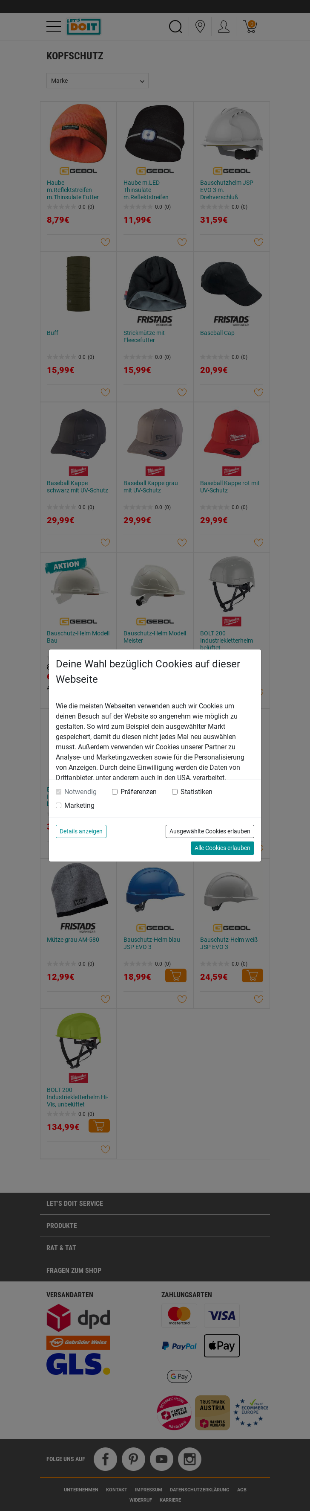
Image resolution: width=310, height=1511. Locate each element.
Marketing (79, 805)
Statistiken (196, 792)
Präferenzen (139, 792)
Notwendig (80, 792)
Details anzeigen (81, 831)
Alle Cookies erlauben (222, 847)
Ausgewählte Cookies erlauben (209, 831)
